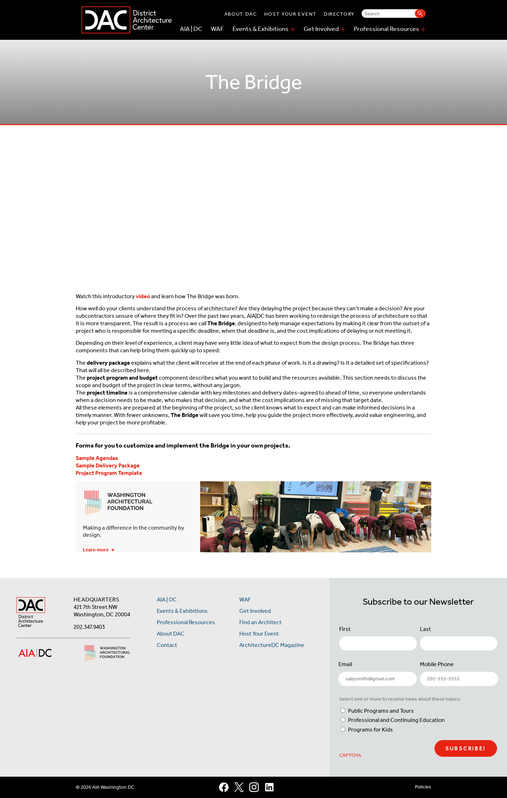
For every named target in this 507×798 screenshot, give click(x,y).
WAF (217, 29)
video (143, 296)
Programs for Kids (370, 729)
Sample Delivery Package (108, 465)
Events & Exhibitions (261, 29)
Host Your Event (290, 14)
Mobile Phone (437, 664)
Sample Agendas (97, 458)
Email (345, 664)
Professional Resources (386, 29)
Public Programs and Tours (381, 710)
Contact (167, 645)
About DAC (240, 14)
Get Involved (321, 29)
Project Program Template (109, 473)
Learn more (98, 550)
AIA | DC (191, 29)
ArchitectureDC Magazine (271, 645)
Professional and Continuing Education (396, 720)
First (345, 629)
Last (425, 629)
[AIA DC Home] (30, 613)
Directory (339, 14)
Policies (423, 787)
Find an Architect (260, 622)
